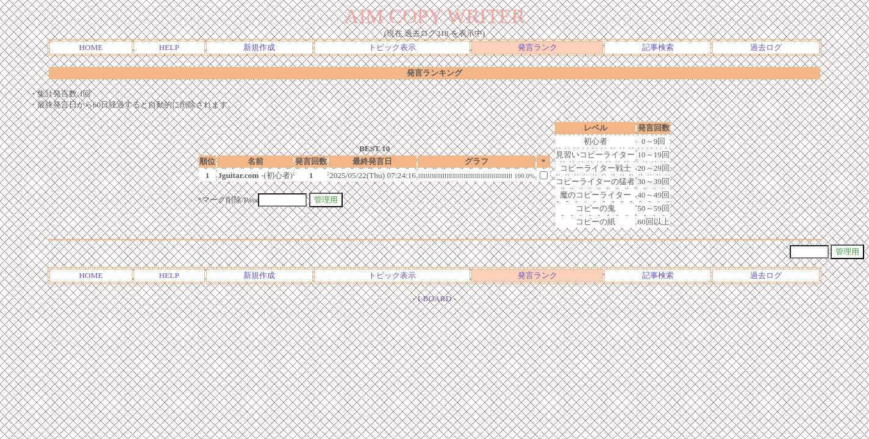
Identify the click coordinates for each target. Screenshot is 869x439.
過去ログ (766, 47)
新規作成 (259, 47)
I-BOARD (435, 298)
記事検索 (658, 47)
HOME (90, 47)
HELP (169, 47)
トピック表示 (392, 47)
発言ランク (537, 47)
